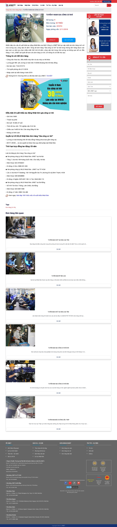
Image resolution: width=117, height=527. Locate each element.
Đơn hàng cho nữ (66, 451)
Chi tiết (58, 249)
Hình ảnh (91, 451)
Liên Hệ (60, 5)
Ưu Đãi (42, 5)
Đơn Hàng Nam (18, 10)
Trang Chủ (9, 10)
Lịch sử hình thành (13, 451)
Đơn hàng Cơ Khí (11, 207)
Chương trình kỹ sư (40, 451)
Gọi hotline (69, 40)
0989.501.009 (104, 29)
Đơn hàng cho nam (67, 448)
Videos (91, 453)
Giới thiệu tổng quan (13, 448)
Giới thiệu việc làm (40, 453)
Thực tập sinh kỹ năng (41, 448)
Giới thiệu (20, 5)
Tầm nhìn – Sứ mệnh (13, 453)
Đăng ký (52, 40)
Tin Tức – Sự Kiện (51, 5)
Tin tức (91, 448)
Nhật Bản (27, 5)
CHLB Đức (35, 5)
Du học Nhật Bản (39, 456)
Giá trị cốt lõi (11, 456)
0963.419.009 (105, 45)
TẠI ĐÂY (49, 76)
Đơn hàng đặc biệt (67, 453)
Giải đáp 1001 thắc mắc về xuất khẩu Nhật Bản (32, 195)
